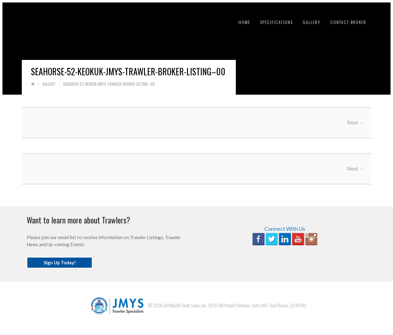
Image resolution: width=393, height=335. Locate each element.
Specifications (276, 22)
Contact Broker (348, 22)
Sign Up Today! (60, 262)
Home (244, 22)
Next (355, 123)
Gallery (312, 22)
